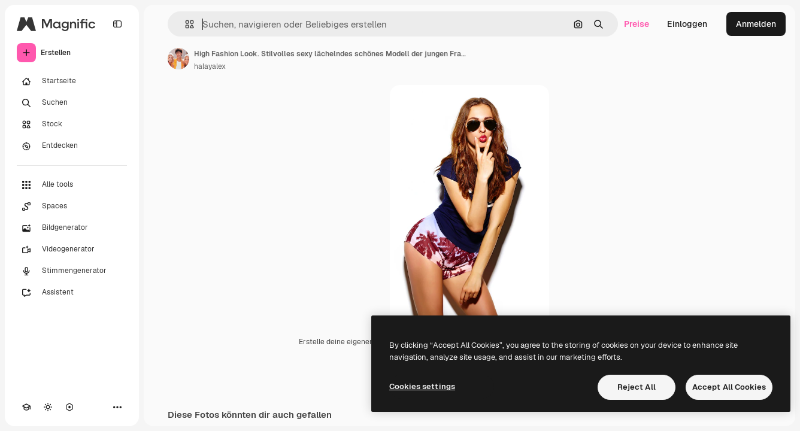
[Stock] (72, 124)
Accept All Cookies (729, 387)
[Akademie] (26, 407)
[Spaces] (72, 206)
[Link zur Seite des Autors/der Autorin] (178, 58)
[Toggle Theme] (47, 407)
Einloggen (687, 24)
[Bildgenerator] (72, 228)
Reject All (636, 387)
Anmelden (756, 24)
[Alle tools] (72, 185)
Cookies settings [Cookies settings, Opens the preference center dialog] (422, 386)
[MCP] (69, 407)
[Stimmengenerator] (72, 271)
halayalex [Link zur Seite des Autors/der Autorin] (210, 66)
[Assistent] (72, 292)
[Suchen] (72, 103)
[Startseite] (72, 81)
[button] (184, 24)
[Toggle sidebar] (117, 24)
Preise (636, 24)
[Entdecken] (72, 146)
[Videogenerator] (72, 249)
